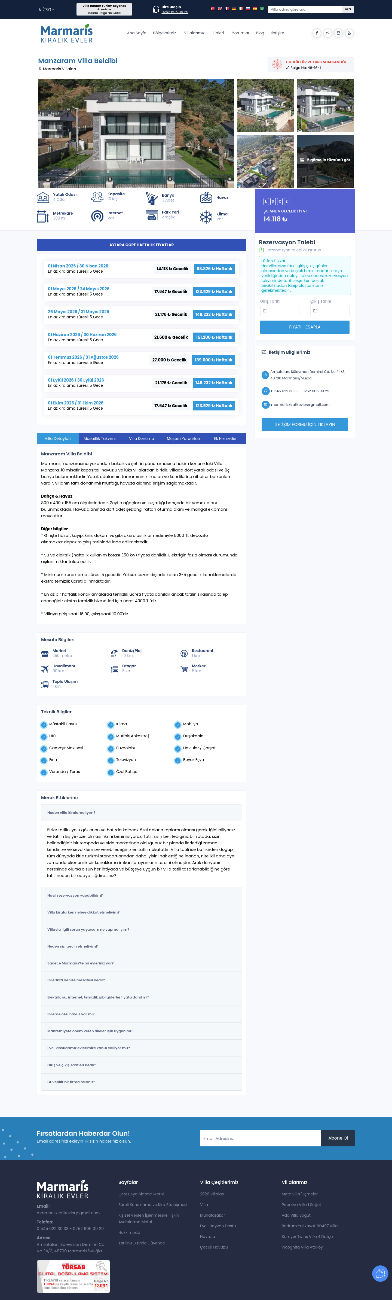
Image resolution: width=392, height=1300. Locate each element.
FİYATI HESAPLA (304, 327)
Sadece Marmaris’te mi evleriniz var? (80, 963)
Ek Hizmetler (225, 438)
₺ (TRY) (46, 9)
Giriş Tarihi (270, 301)
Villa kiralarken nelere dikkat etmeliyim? (83, 912)
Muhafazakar (212, 1215)
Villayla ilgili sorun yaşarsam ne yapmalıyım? (88, 929)
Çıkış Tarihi (320, 301)
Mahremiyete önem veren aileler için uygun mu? (90, 1031)
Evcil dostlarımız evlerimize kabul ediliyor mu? (88, 1048)
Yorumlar (240, 33)
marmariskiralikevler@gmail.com (68, 1213)
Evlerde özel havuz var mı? (70, 1014)
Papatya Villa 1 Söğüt (301, 1204)
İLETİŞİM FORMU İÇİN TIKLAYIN (305, 424)
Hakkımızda (129, 1232)
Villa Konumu (141, 438)
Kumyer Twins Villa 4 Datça (307, 1236)
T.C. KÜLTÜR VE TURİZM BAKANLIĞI (316, 62)
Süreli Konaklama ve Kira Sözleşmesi (152, 1204)
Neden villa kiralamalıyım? (71, 812)
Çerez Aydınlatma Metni (141, 1194)
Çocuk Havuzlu (214, 1247)
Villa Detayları (58, 438)
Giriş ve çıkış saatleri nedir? (71, 1065)
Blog (260, 33)
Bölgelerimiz (164, 33)
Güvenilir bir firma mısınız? (71, 1082)
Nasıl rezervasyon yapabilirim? (75, 895)
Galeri (218, 33)
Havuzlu (207, 1236)
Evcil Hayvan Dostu (218, 1226)
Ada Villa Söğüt (296, 1215)
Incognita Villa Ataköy (302, 1247)
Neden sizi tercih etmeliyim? (72, 946)
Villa (204, 1204)
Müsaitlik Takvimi (100, 438)
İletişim (277, 33)
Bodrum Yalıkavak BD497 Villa (310, 1226)
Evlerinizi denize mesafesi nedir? (76, 980)
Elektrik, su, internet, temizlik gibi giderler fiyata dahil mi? (98, 997)
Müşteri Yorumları (183, 438)
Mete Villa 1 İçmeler (300, 1194)
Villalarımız (194, 33)
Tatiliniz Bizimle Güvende (141, 1243)
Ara (348, 9)
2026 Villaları (212, 1194)
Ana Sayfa (136, 33)
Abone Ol (338, 1138)
